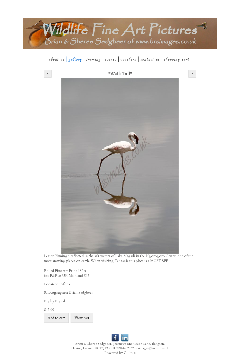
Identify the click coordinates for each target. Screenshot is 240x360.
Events (110, 59)
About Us (57, 59)
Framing (93, 59)
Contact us (150, 59)
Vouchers (128, 59)
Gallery (75, 59)
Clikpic (129, 352)
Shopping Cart (176, 59)
